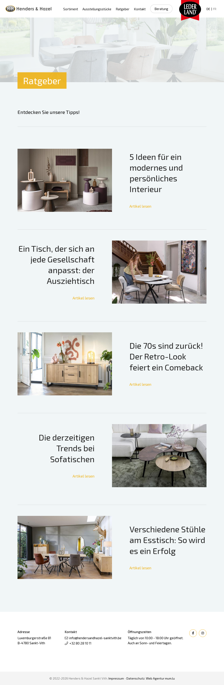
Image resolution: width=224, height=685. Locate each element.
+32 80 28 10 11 (80, 643)
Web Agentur (155, 678)
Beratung (161, 9)
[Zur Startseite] (28, 8)
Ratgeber (123, 9)
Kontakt (140, 9)
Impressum (116, 678)
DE (208, 9)
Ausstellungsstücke (96, 9)
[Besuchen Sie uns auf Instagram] (202, 633)
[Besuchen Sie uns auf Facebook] (193, 633)
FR (214, 9)
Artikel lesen (140, 206)
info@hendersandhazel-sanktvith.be (95, 638)
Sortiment (70, 9)
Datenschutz (135, 678)
